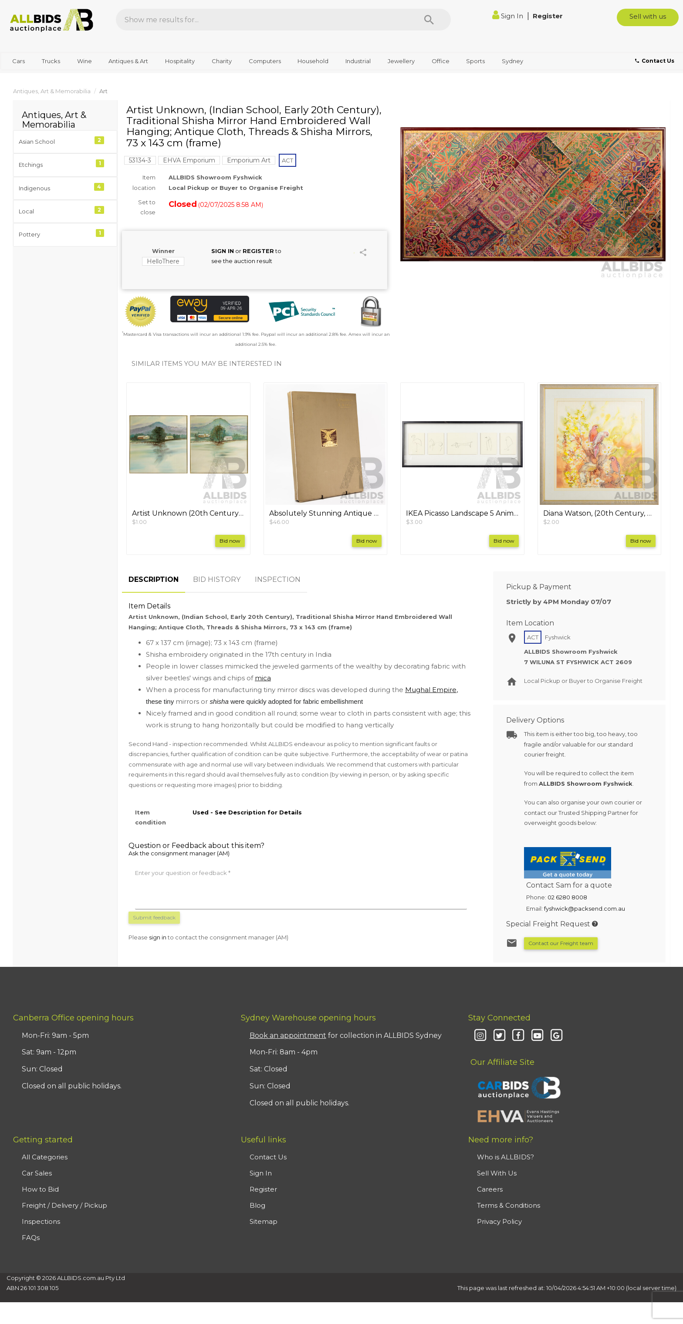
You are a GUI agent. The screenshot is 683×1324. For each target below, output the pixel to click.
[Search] (429, 19)
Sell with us (647, 16)
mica (263, 678)
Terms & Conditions (508, 1205)
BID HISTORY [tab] (216, 579)
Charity (222, 60)
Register (548, 16)
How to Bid (40, 1189)
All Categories (45, 1157)
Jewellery (401, 60)
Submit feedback (154, 917)
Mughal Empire (430, 690)
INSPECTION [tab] (278, 579)
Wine (84, 60)
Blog (257, 1205)
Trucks (51, 60)
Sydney (512, 60)
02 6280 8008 (567, 897)
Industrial (358, 60)
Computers (265, 60)
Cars (18, 60)
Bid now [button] (230, 540)
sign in (157, 937)
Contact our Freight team (560, 943)
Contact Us (268, 1157)
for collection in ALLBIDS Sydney (346, 1035)
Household (313, 60)
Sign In (508, 16)
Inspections (41, 1221)
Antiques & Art (128, 60)
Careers (490, 1189)
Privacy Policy (499, 1221)
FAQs (31, 1237)
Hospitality (180, 60)
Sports (475, 60)
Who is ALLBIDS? (505, 1157)
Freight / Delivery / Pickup (64, 1205)
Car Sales (37, 1173)
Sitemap (263, 1221)
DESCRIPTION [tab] (153, 579)
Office (441, 60)
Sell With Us (497, 1173)
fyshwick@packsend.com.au (584, 908)
